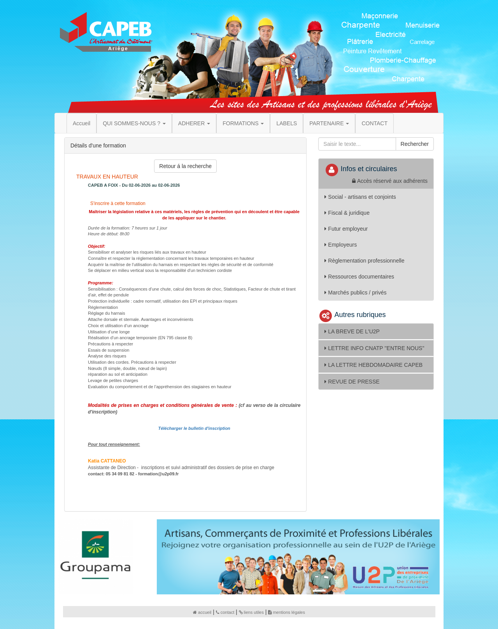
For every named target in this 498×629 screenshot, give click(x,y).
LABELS (286, 123)
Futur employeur (346, 229)
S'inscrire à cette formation (117, 203)
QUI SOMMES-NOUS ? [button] (134, 123)
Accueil (81, 123)
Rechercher (415, 144)
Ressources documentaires (359, 276)
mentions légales (286, 612)
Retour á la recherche (185, 166)
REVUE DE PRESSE (351, 381)
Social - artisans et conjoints (360, 197)
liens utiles (251, 612)
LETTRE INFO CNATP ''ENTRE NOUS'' (374, 348)
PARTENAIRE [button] (329, 123)
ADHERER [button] (194, 123)
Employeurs (340, 245)
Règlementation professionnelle (364, 261)
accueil (202, 612)
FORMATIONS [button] (243, 123)
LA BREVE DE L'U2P (352, 331)
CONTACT (374, 123)
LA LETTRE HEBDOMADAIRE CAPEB (373, 365)
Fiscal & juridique (347, 213)
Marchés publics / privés (355, 292)
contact (225, 612)
